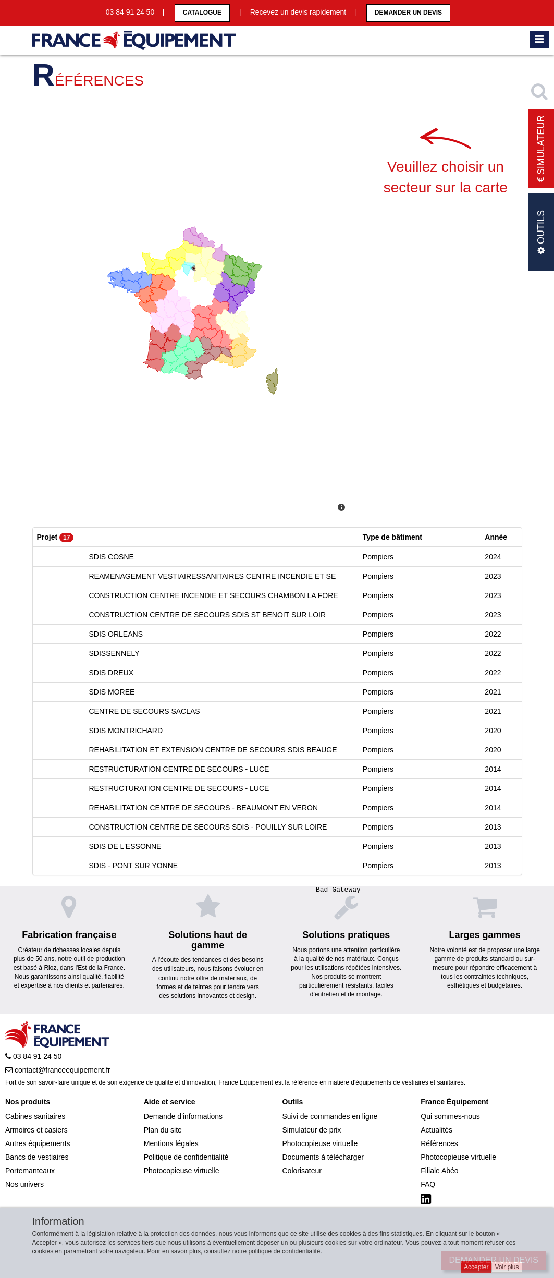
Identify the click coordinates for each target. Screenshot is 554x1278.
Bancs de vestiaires (36, 1157)
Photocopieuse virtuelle (181, 1170)
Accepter (476, 1267)
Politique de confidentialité (186, 1157)
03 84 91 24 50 (33, 1056)
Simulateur (541, 148)
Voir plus (507, 1267)
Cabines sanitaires (35, 1116)
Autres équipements (37, 1143)
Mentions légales (171, 1143)
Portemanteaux (30, 1170)
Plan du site (163, 1130)
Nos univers (24, 1184)
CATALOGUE (202, 12)
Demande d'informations (183, 1116)
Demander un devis (408, 12)
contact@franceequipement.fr (57, 1070)
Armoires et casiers (36, 1130)
